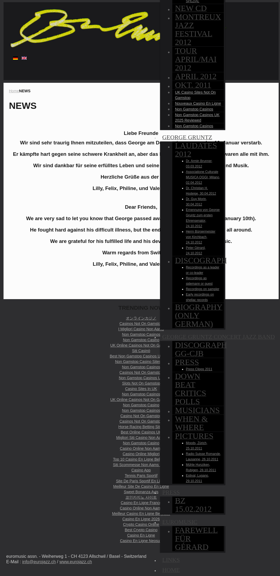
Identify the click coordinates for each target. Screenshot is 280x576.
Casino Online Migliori (141, 454)
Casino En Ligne (141, 535)
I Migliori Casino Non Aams (141, 329)
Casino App (141, 470)
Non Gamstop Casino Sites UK (141, 361)
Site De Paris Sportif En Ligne (141, 481)
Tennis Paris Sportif (141, 475)
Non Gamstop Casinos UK (141, 378)
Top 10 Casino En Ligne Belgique (141, 459)
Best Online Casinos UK (141, 432)
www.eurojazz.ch (75, 561)
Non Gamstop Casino (141, 340)
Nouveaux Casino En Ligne (198, 103)
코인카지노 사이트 (141, 497)
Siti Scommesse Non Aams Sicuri (141, 465)
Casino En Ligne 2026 (141, 519)
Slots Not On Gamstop (141, 383)
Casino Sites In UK (141, 389)
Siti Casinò (141, 351)
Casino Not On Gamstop (141, 416)
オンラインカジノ (141, 318)
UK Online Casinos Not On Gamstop (141, 345)
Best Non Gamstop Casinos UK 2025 (141, 356)
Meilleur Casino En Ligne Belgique (141, 513)
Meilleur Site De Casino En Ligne (141, 486)
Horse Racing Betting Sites (141, 427)
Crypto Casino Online (141, 524)
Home (14, 91)
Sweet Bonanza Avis (141, 492)
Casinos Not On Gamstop (141, 323)
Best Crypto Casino (141, 530)
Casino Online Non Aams (141, 448)
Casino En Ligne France (141, 503)
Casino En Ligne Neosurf (141, 541)
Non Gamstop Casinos (194, 109)
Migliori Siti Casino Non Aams (141, 437)
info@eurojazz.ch (39, 561)
